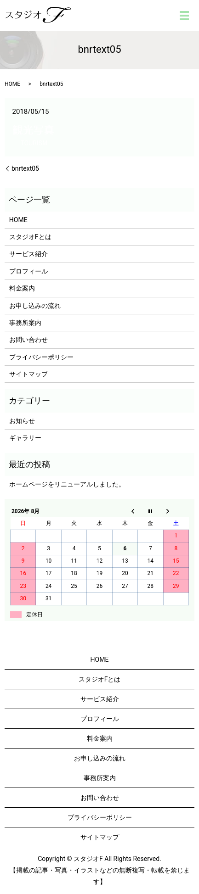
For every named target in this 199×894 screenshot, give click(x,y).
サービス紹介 (28, 253)
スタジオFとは (30, 236)
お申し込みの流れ (35, 305)
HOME (12, 84)
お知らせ (22, 421)
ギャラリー (25, 437)
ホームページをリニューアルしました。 (67, 484)
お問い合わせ (28, 339)
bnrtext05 (25, 168)
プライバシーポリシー (41, 357)
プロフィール (28, 271)
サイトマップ (28, 374)
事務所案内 (25, 322)
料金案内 (22, 288)
